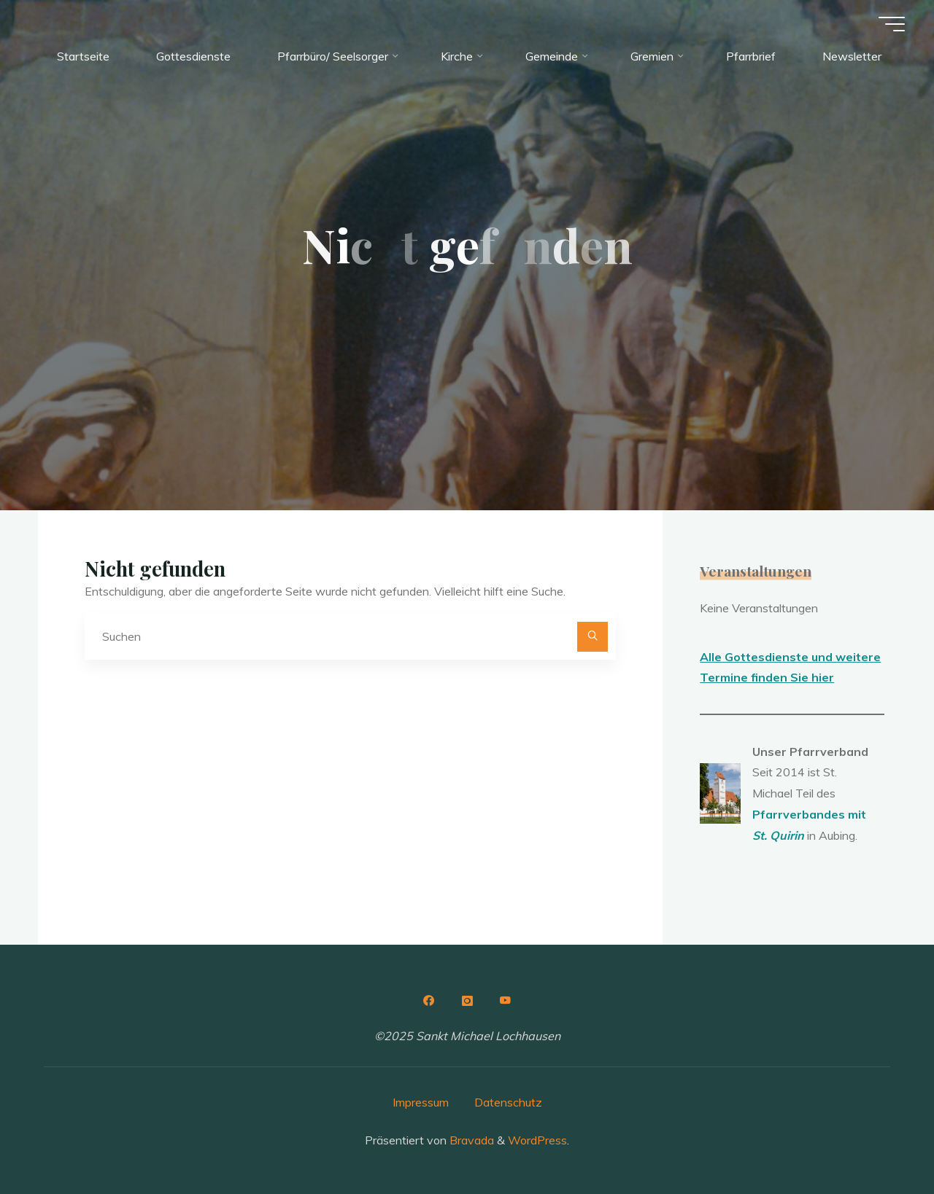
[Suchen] (592, 637)
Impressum (421, 1102)
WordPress (537, 1140)
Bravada (470, 1140)
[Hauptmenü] (892, 24)
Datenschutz (508, 1102)
